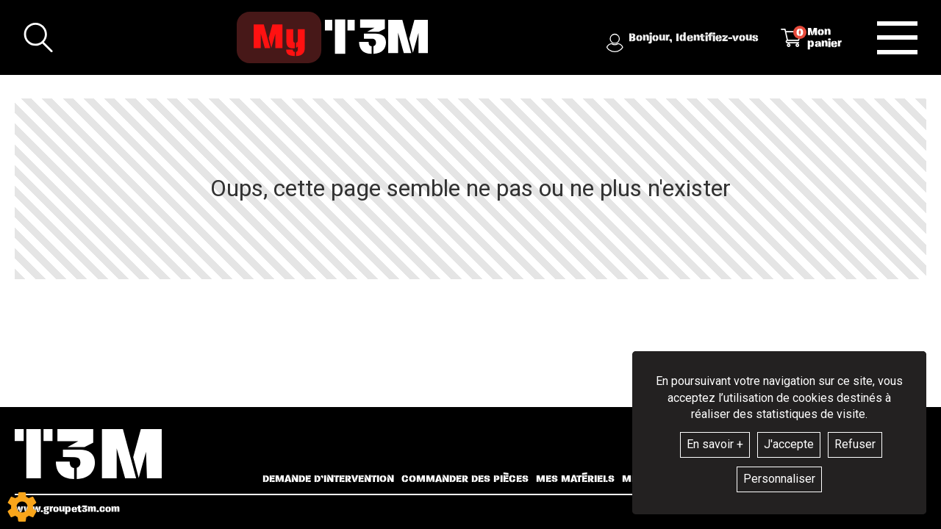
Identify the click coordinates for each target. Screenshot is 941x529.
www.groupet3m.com (67, 508)
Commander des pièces (465, 479)
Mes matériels (575, 479)
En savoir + (715, 444)
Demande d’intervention (328, 479)
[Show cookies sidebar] (22, 507)
